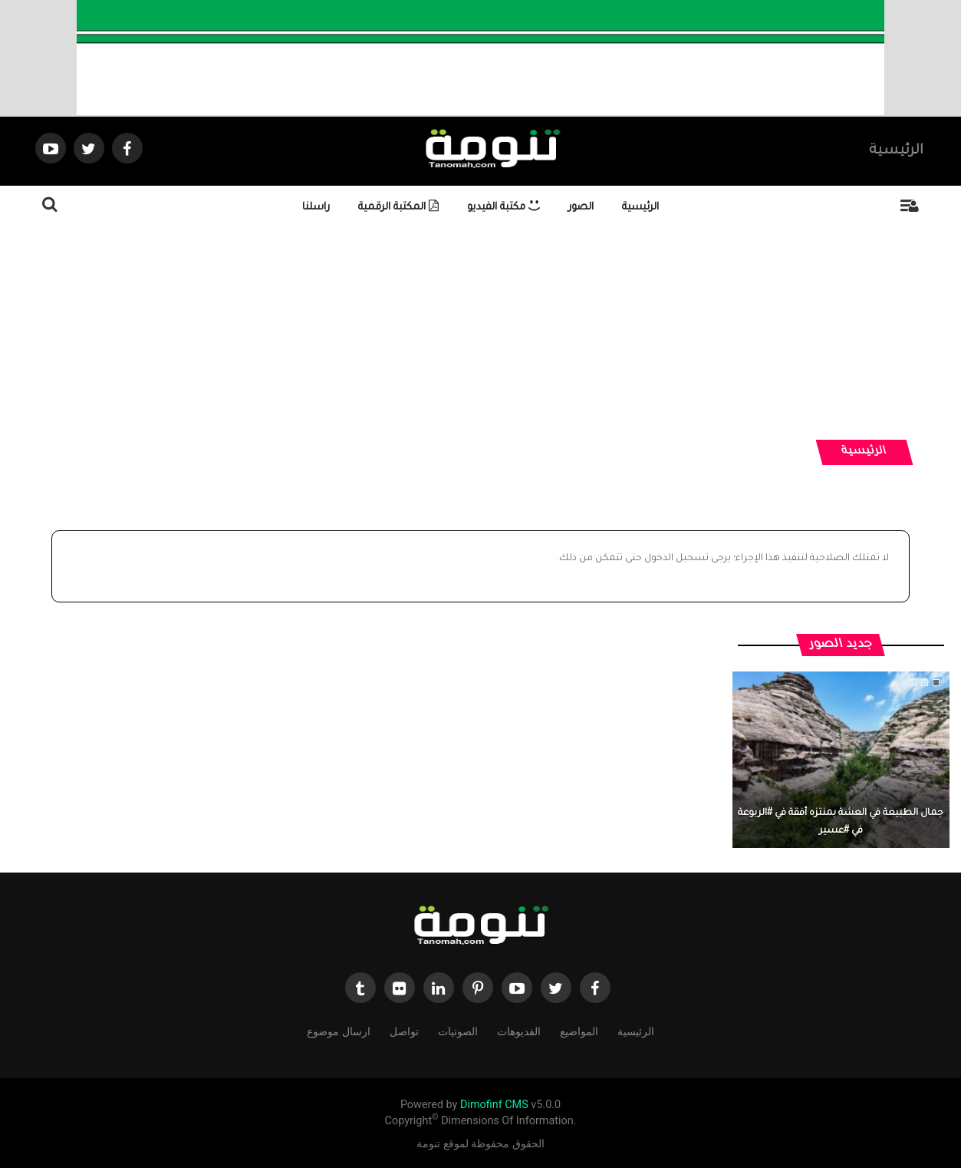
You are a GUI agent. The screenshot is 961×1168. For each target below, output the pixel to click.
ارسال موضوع (338, 1030)
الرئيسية (896, 151)
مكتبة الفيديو (503, 207)
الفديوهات (519, 1030)
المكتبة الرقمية (398, 207)
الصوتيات (458, 1030)
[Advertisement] (489, 332)
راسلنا (316, 207)
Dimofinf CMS (494, 1104)
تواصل (404, 1030)
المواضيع (579, 1030)
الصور (581, 207)
